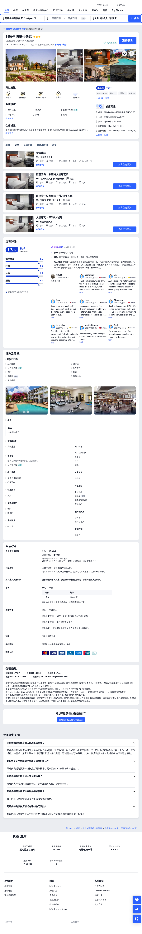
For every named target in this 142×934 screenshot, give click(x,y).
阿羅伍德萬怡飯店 (19, 37)
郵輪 (105, 10)
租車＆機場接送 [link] (41, 10)
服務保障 (8, 871)
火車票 (25, 10)
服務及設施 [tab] (42, 145)
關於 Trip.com (55, 867)
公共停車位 (12, 368)
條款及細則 (54, 880)
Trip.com (69, 809)
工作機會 (53, 876)
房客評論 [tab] (27, 145)
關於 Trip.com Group (58, 889)
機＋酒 (70, 10)
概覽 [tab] (8, 145)
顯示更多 (9, 133)
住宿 (6, 10)
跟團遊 (95, 10)
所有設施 (9, 118)
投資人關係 (99, 867)
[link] (102, 4)
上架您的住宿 (100, 880)
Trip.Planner (117, 10)
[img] (31, 65)
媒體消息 (53, 871)
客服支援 (8, 867)
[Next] (135, 400)
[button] (112, 4)
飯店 (78, 809)
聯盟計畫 (98, 876)
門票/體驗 (58, 10)
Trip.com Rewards (102, 871)
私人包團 (82, 10)
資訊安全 (98, 885)
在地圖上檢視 (102, 135)
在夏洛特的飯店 (111, 809)
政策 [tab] (54, 145)
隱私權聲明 (54, 885)
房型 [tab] (16, 145)
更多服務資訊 (10, 876)
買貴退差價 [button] (111, 43)
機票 (15, 10)
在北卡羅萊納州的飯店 (92, 809)
